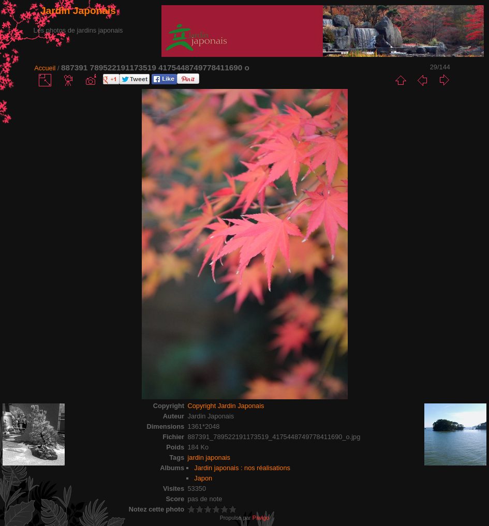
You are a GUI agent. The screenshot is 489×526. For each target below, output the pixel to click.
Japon (203, 478)
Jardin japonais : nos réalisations (242, 468)
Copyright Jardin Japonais (225, 406)
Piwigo (261, 518)
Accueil (44, 68)
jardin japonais (208, 457)
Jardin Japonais (78, 10)
